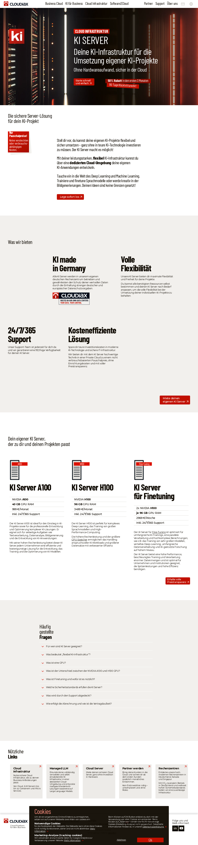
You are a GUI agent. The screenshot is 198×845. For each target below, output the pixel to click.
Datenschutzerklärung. (153, 827)
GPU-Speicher (79, 539)
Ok (150, 840)
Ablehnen (121, 840)
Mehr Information (72, 840)
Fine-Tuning (159, 532)
